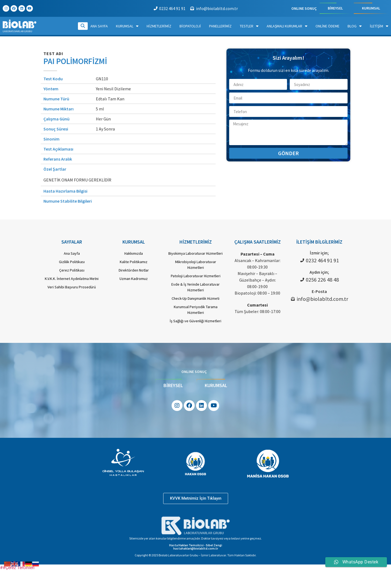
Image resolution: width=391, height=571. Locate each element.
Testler (249, 26)
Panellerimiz (220, 26)
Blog (355, 26)
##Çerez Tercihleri (17, 567)
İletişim (379, 26)
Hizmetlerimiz (159, 26)
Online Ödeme (327, 26)
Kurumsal (127, 26)
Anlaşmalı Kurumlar (287, 26)
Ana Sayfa (99, 26)
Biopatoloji (190, 26)
